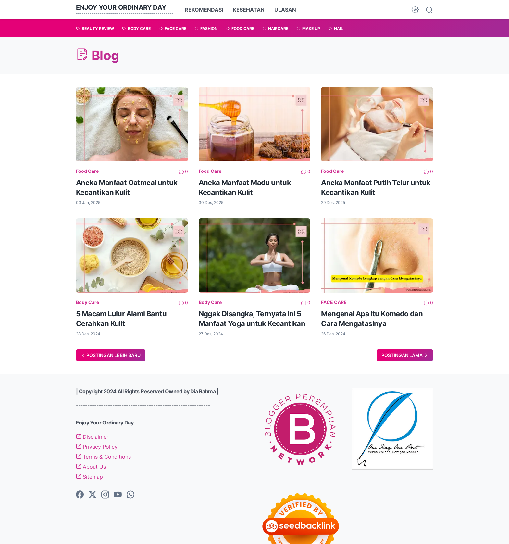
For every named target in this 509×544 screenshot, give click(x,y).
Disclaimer (92, 437)
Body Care (87, 302)
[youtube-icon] (118, 495)
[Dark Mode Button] (415, 10)
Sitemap (89, 477)
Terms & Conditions (103, 456)
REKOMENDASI (204, 9)
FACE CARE (334, 302)
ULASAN (285, 9)
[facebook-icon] (80, 495)
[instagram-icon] (105, 495)
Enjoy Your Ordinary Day (121, 7)
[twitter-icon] (92, 495)
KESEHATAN (249, 9)
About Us (91, 466)
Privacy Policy (97, 446)
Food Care (87, 171)
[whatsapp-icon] (130, 495)
